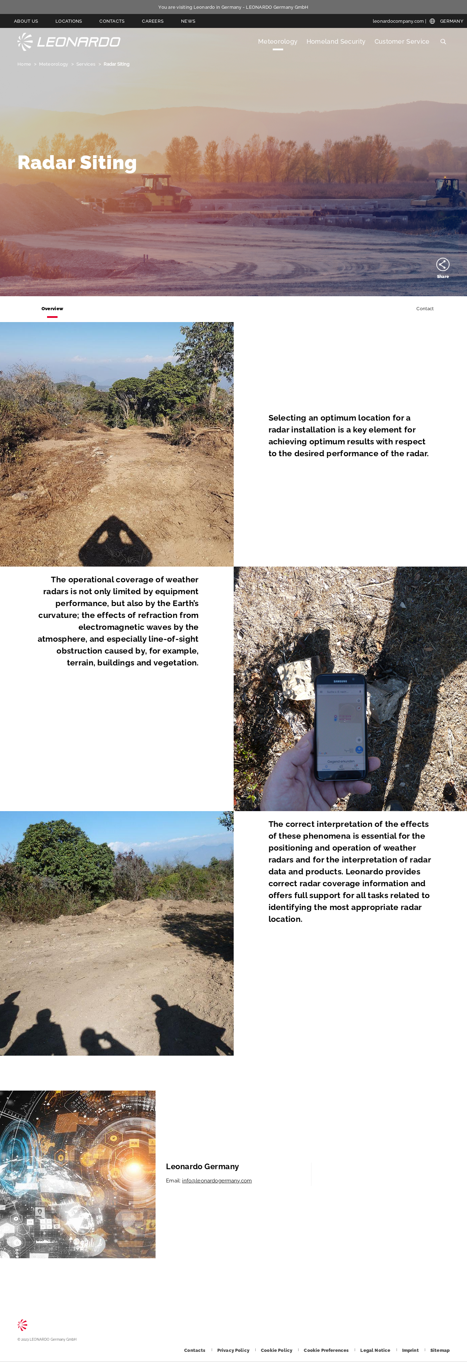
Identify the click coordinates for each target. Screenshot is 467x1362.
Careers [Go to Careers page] (153, 21)
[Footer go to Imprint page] (411, 1350)
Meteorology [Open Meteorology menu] (278, 41)
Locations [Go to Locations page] (68, 21)
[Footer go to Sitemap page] (440, 1350)
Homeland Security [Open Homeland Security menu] (336, 41)
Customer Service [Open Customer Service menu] (402, 41)
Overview (52, 308)
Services (86, 64)
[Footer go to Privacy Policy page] (233, 1350)
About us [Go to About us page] (26, 21)
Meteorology (54, 64)
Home (24, 64)
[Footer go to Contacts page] (195, 1350)
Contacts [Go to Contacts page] (112, 21)
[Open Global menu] (446, 21)
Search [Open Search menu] (443, 41)
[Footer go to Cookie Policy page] (277, 1350)
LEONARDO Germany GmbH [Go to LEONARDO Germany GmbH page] (69, 41)
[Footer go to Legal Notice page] (375, 1350)
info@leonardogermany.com (217, 1181)
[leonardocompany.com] (399, 21)
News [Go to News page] (188, 21)
